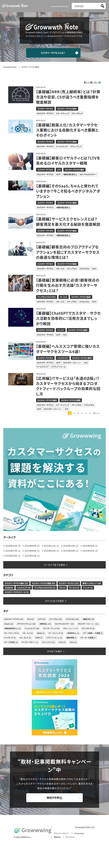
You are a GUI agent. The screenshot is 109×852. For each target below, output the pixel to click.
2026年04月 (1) (32, 546)
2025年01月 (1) (32, 556)
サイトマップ (70, 839)
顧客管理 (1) (72, 638)
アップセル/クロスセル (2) (44, 588)
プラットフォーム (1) (54, 638)
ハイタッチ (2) (10, 638)
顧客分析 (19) (89, 619)
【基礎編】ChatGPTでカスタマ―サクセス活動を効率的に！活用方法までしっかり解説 (67, 319)
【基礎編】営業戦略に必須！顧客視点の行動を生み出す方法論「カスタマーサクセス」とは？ (68, 285)
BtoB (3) (41, 633)
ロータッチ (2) (26, 638)
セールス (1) (74, 588)
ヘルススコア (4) (24, 588)
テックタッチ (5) (89, 629)
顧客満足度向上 (70, 174)
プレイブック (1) (49, 642)
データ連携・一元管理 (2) (93, 633)
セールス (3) (28, 633)
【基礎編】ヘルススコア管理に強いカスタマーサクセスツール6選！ (68, 349)
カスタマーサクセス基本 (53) (16, 583)
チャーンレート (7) (71, 629)
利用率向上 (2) (73, 633)
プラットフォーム (59, 367)
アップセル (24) (56, 619)
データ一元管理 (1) (88, 638)
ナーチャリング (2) (56, 633)
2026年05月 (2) (13, 546)
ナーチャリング (63, 405)
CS (65, 335)
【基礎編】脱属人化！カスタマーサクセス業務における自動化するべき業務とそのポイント (67, 130)
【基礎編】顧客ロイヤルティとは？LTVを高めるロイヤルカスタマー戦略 (66, 161)
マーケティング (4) (12, 633)
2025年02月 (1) (13, 556)
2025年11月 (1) (51, 546)
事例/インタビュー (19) (91, 583)
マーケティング (63, 113)
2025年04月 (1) (70, 551)
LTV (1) (62, 588)
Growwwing (79, 835)
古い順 (97, 83)
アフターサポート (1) (30, 642)
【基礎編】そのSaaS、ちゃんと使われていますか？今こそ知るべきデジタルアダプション (68, 191)
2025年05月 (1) (51, 551)
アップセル (72, 269)
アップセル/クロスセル (47, 297)
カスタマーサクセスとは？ (54, 53)
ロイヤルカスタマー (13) (65, 624)
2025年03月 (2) (90, 551)
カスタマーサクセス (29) (68, 583)
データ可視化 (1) (11, 642)
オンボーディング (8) (51, 629)
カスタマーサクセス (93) (14, 619)
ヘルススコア (62, 146)
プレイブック (77, 146)
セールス (60, 269)
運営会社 (56, 839)
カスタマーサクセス (45, 109)
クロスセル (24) (73, 619)
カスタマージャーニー (73, 363)
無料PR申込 (54, 798)
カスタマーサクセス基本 (66, 109)
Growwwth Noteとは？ (60, 6)
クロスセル (85, 269)
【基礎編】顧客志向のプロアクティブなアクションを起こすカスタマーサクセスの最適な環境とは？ (68, 252)
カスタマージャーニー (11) (88, 624)
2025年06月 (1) (32, 551)
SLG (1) (73, 642)
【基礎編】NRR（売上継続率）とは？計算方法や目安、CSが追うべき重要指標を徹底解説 (67, 97)
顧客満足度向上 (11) (13, 629)
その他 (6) (9, 588)
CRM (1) (39, 638)
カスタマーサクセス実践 (70, 400)
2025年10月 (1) (70, 546)
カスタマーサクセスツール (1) (17, 592)
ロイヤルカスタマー (89, 174)
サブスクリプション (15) (27, 624)
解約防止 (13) (45, 624)
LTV (58, 170)
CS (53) (31, 619)
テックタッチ (78, 113)
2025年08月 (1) (90, 546)
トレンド (60, 330)
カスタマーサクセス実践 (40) (43, 583)
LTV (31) (42, 619)
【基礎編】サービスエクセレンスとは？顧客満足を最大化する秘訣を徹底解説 (68, 222)
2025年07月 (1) (13, 551)
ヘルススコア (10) (32, 629)
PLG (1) (63, 642)
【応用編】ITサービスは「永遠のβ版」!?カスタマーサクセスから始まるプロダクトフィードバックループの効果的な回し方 (68, 386)
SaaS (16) (9, 624)
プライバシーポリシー (61, 835)
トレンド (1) (88, 588)
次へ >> (96, 413)
